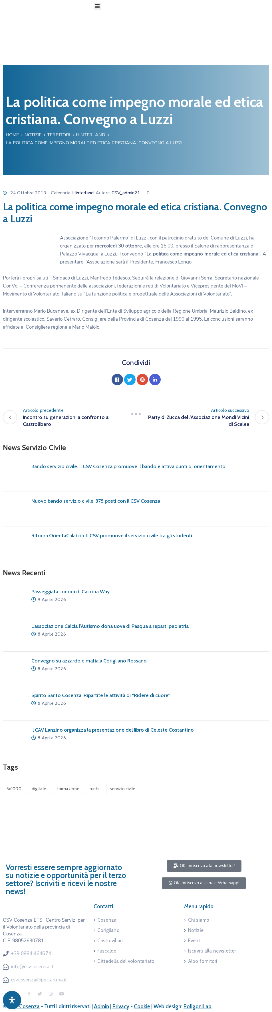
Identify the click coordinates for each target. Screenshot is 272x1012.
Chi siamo (198, 920)
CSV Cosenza (24, 1006)
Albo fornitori (202, 961)
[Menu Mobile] (97, 6)
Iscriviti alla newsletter (212, 951)
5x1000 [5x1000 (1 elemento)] (14, 788)
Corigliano (108, 930)
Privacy (120, 1006)
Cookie (142, 1006)
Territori (58, 135)
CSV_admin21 (126, 193)
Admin (101, 1006)
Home (12, 135)
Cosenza (106, 920)
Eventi (195, 940)
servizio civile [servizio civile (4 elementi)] (123, 788)
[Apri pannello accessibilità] (12, 1000)
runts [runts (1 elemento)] (95, 788)
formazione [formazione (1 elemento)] (68, 788)
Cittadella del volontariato (125, 961)
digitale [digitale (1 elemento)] (39, 788)
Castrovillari (110, 940)
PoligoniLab (197, 1006)
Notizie (33, 135)
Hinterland (90, 135)
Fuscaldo (107, 951)
